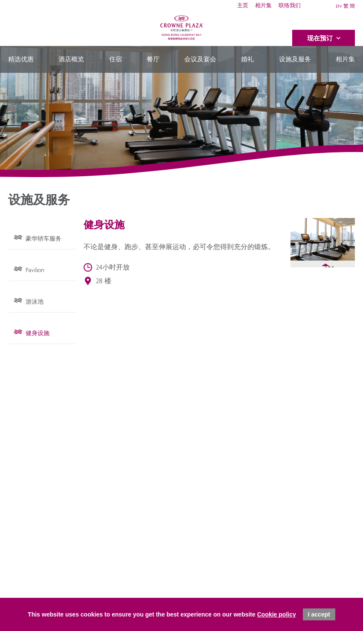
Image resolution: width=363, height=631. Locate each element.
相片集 (263, 6)
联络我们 (290, 6)
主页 (242, 6)
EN (339, 6)
